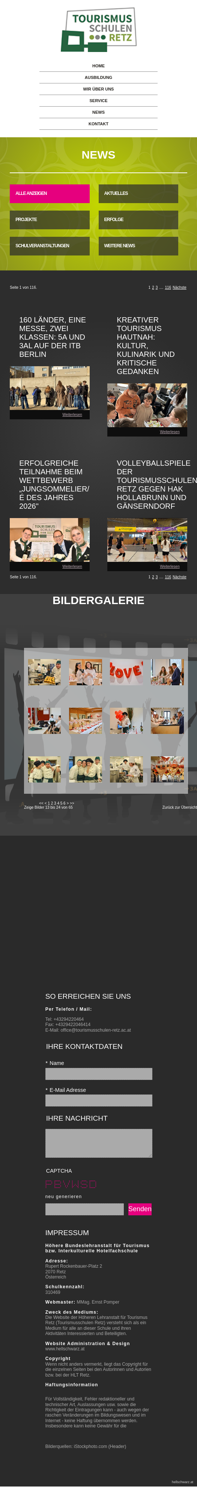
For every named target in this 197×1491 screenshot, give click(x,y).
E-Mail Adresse (65, 1090)
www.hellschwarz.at (65, 1354)
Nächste (179, 287)
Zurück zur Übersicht (179, 807)
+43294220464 (69, 1019)
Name (54, 1063)
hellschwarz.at (182, 1488)
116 (168, 287)
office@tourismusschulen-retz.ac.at (95, 1030)
